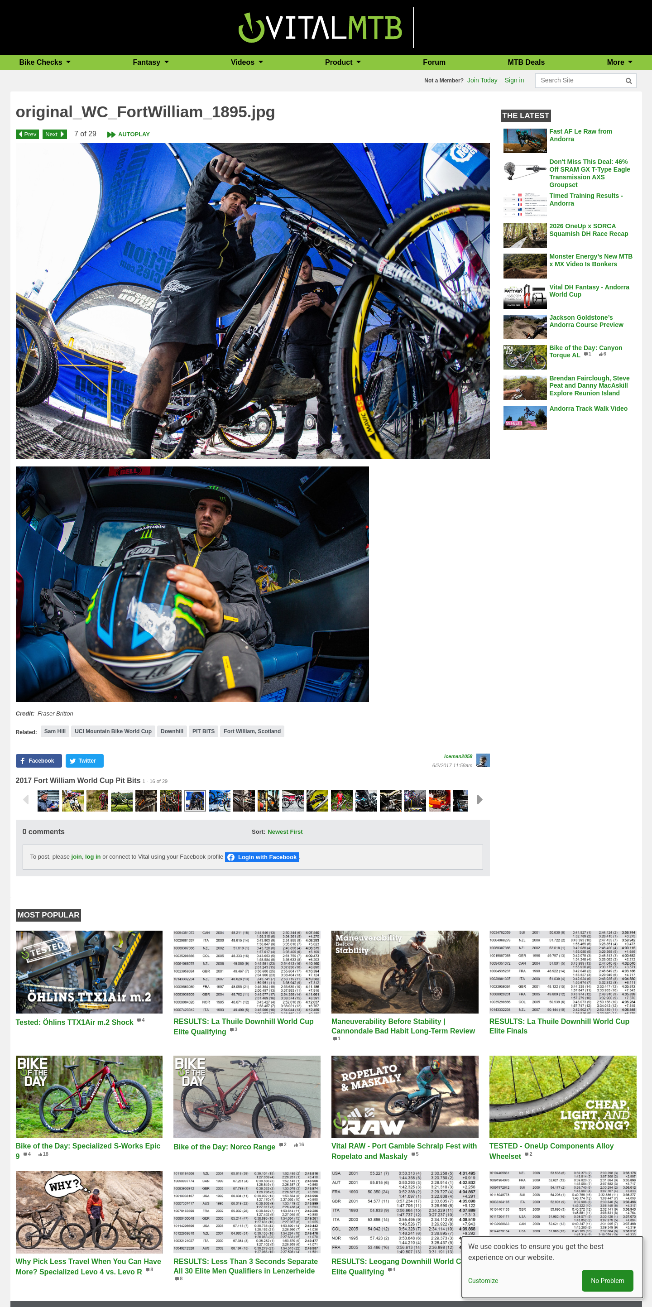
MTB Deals (526, 62)
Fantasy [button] (148, 62)
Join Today (482, 80)
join (77, 856)
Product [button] (340, 62)
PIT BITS (203, 731)
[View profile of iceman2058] (483, 760)
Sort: (258, 831)
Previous (25, 799)
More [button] (617, 62)
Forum (434, 62)
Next (51, 134)
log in (93, 856)
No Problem (607, 1280)
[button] (253, 301)
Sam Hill (55, 731)
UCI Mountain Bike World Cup (113, 731)
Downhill (172, 731)
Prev (30, 134)
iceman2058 (458, 756)
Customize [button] (483, 1280)
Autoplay (134, 134)
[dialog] (552, 1267)
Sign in (514, 80)
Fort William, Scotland (252, 731)
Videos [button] (244, 62)
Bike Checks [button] (42, 62)
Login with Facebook (267, 857)
